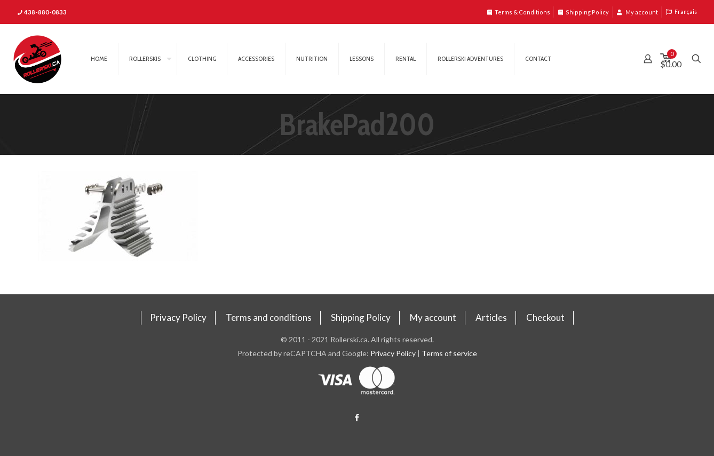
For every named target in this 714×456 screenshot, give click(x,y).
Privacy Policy (178, 317)
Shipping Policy (583, 12)
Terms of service (449, 353)
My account (637, 12)
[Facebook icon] (357, 417)
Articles (491, 317)
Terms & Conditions (518, 12)
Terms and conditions (269, 317)
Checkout (545, 317)
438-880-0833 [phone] (45, 12)
